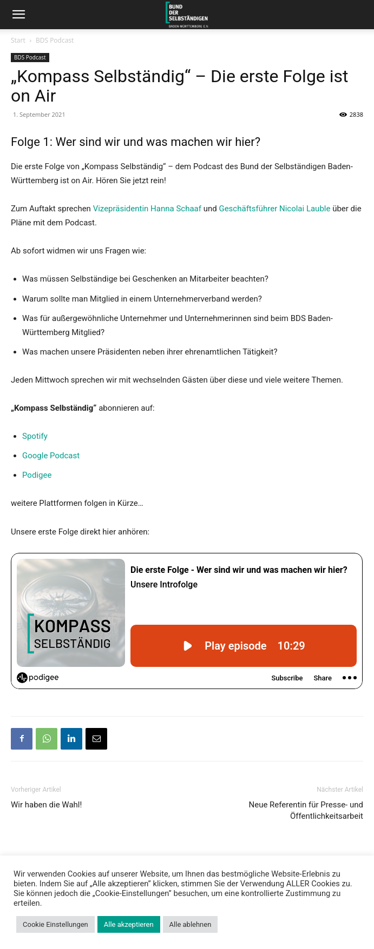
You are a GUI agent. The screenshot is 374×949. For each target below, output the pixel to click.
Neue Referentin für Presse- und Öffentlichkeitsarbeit (306, 810)
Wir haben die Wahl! (46, 805)
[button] (18, 14)
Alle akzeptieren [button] (129, 924)
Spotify (35, 436)
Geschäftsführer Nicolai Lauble (274, 208)
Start (18, 40)
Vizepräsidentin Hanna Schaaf (147, 208)
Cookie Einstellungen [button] (55, 924)
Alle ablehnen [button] (190, 924)
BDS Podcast (55, 40)
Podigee (36, 475)
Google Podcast (51, 455)
